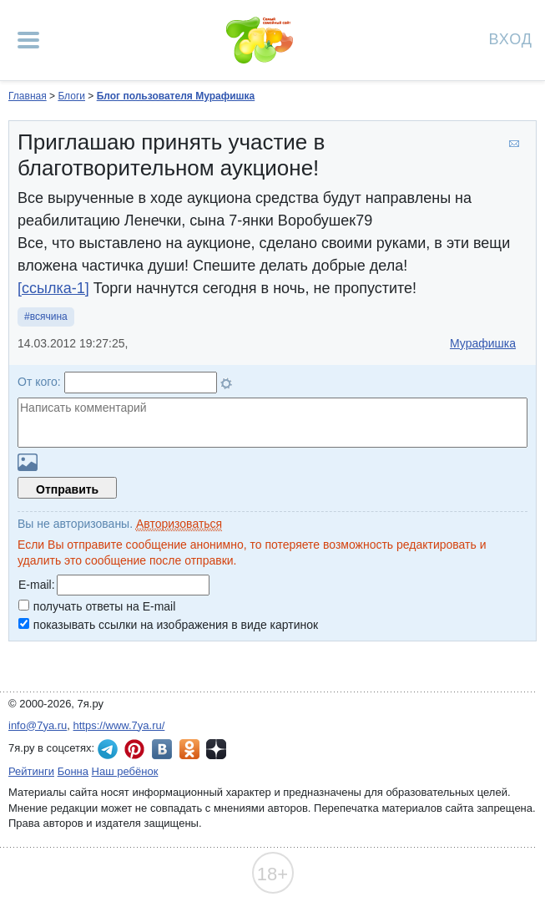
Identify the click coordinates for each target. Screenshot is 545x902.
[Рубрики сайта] (28, 40)
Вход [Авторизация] (510, 38)
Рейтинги (31, 771)
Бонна (73, 771)
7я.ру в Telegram (108, 749)
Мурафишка (483, 343)
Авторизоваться (179, 523)
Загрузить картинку (28, 462)
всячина (49, 316)
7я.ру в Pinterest (134, 749)
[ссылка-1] (53, 288)
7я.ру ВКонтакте (162, 749)
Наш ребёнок (125, 771)
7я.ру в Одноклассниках (189, 749)
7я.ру (216, 749)
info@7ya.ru (37, 725)
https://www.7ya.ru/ (119, 725)
